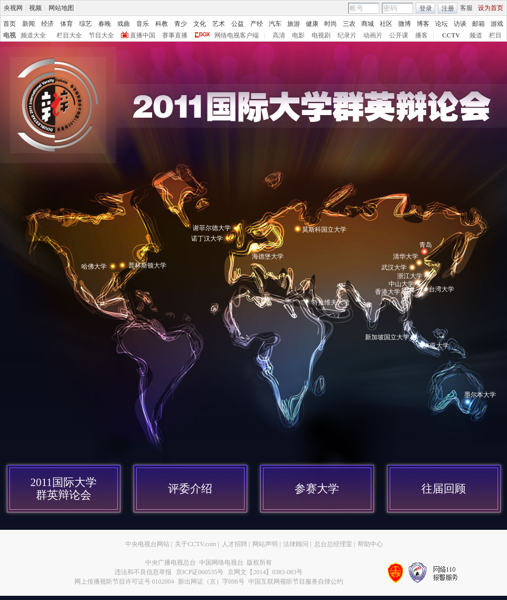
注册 (448, 8)
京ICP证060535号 (200, 572)
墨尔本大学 (480, 394)
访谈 (460, 23)
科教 (161, 23)
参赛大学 (317, 488)
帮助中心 (370, 544)
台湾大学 (441, 289)
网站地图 (61, 8)
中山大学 (401, 284)
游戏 (497, 23)
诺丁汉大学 (207, 238)
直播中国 (142, 35)
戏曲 (123, 23)
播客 (421, 35)
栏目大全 (69, 35)
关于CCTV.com (195, 544)
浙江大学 (409, 276)
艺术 (218, 23)
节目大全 (101, 35)
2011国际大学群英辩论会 (63, 488)
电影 (298, 35)
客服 (466, 8)
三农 (349, 23)
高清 (279, 35)
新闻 (28, 23)
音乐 (142, 23)
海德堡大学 (268, 256)
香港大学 (387, 292)
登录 (425, 8)
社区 (386, 23)
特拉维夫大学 (331, 302)
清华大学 (405, 256)
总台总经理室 (333, 544)
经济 (47, 23)
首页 (9, 23)
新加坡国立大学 (387, 337)
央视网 (13, 8)
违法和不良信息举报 (143, 572)
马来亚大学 (433, 345)
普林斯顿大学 (147, 265)
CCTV (451, 35)
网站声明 (265, 544)
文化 (199, 23)
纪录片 (346, 35)
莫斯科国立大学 (324, 229)
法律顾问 (295, 544)
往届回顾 (443, 488)
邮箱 (478, 23)
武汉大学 (394, 267)
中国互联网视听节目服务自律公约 (295, 581)
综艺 (85, 23)
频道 (476, 35)
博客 (423, 23)
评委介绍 (190, 488)
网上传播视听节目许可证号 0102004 (124, 581)
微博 (404, 23)
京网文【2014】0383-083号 (265, 572)
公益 (237, 23)
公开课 (398, 35)
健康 (312, 23)
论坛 (441, 23)
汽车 (275, 23)
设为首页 (490, 8)
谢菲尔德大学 (212, 228)
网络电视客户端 (236, 35)
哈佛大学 (94, 266)
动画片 (372, 35)
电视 (9, 35)
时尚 (330, 23)
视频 (35, 8)
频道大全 (33, 35)
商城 (367, 23)
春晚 (104, 23)
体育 (66, 23)
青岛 (425, 245)
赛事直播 (174, 35)
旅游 (293, 23)
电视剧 (321, 35)
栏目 (495, 35)
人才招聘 (234, 544)
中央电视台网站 (147, 544)
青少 (180, 23)
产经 (256, 23)
